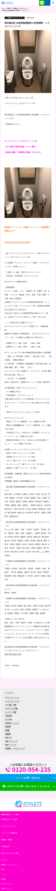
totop (49, 884)
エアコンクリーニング (12, 697)
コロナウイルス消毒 (11, 708)
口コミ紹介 (8, 719)
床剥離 (7, 730)
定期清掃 (8, 726)
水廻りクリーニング (11, 741)
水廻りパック (6, 888)
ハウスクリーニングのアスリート (7, 2)
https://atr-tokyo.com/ (13, 654)
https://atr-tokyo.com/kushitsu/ (18, 242)
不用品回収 (8, 716)
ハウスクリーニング (8, 826)
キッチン (4, 860)
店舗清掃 (8, 734)
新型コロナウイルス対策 (10, 853)
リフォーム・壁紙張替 (9, 833)
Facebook (15, 665)
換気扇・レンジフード (9, 865)
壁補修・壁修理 (6, 840)
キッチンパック (6, 884)
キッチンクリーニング (12, 701)
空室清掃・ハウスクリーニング (15, 748)
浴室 (2, 869)
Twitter (7, 665)
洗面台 (3, 879)
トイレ (3, 874)
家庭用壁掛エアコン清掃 (10, 814)
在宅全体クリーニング (12, 723)
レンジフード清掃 (10, 712)
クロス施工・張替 (10, 705)
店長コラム (8, 737)
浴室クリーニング (10, 745)
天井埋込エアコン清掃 (9, 819)
